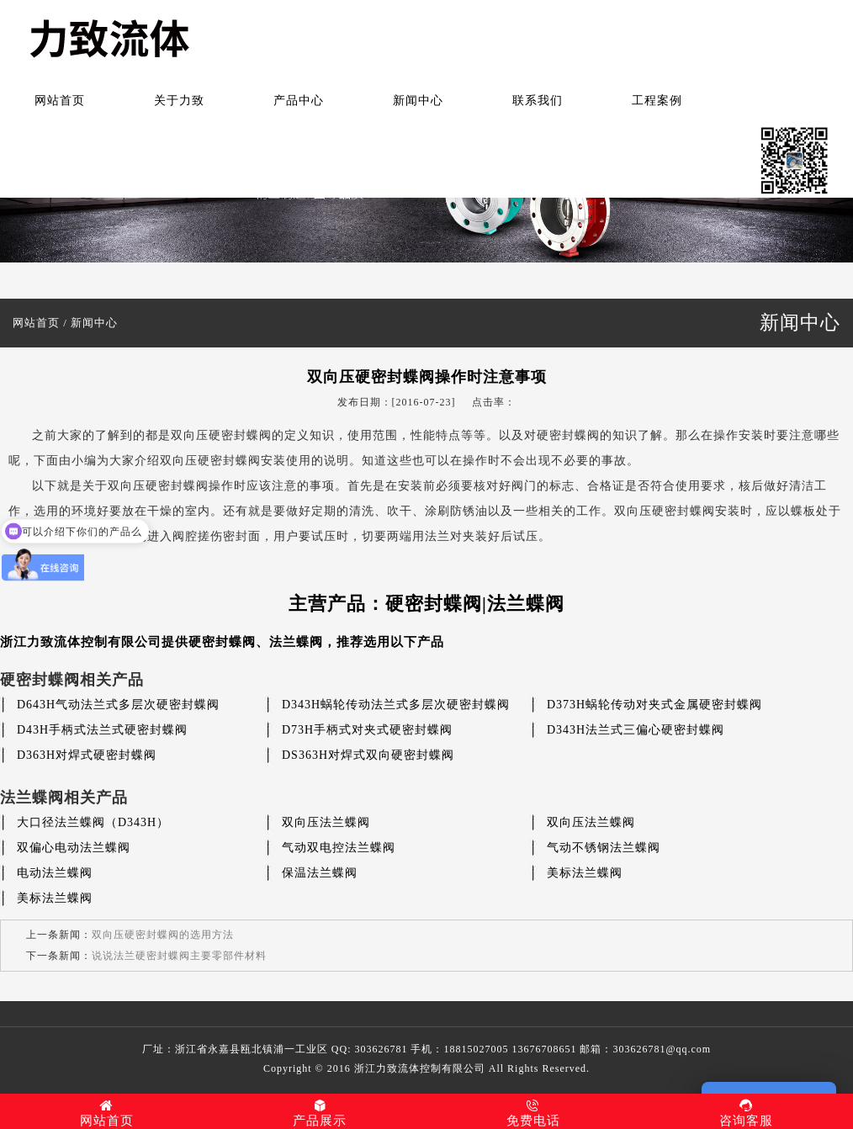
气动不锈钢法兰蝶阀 (603, 847)
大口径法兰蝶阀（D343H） (93, 822)
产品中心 (298, 100)
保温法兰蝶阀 (320, 873)
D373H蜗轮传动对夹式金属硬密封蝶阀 (654, 704)
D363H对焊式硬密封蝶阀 (86, 755)
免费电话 (533, 1113)
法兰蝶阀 (296, 642)
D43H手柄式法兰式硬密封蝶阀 (102, 730)
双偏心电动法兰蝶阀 (73, 847)
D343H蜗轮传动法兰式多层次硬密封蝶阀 (396, 704)
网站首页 (59, 100)
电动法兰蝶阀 (55, 873)
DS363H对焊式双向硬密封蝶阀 (368, 755)
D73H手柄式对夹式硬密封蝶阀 (367, 730)
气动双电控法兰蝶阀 (338, 847)
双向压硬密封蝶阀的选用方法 (163, 935)
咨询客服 (747, 1113)
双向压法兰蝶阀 (326, 822)
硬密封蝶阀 (222, 642)
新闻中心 (418, 100)
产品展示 (320, 1113)
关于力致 (179, 100)
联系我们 (537, 100)
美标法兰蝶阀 (585, 873)
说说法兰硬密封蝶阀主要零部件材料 (179, 956)
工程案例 (657, 100)
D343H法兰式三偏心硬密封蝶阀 (635, 730)
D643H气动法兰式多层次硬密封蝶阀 (118, 704)
